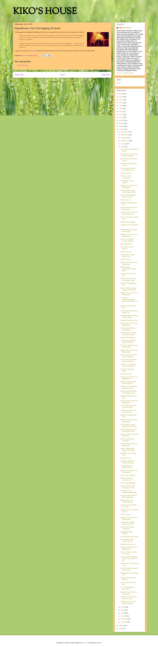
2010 (121, 120)
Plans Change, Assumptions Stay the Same (128, 269)
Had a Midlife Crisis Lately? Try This (127, 540)
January (124, 622)
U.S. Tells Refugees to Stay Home (127, 588)
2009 (121, 123)
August (123, 144)
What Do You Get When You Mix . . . (128, 578)
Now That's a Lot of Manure (126, 248)
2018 (121, 97)
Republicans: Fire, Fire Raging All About (128, 602)
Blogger (98, 643)
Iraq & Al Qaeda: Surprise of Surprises (129, 569)
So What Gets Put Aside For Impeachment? (128, 333)
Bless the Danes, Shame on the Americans (128, 356)
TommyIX (85, 643)
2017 (121, 100)
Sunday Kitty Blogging (127, 222)
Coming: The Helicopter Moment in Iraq (128, 597)
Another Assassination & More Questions (128, 496)
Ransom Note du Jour (127, 544)
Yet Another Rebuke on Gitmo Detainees (128, 341)
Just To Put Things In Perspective (127, 528)
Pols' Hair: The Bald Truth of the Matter (129, 346)
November (124, 135)
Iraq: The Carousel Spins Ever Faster (128, 553)
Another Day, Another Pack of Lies (127, 255)
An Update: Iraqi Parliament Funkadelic (128, 491)
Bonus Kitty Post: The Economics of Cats (127, 487)
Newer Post (19, 75)
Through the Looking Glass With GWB (127, 523)
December (124, 132)
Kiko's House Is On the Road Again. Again (128, 279)
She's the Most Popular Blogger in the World (128, 289)
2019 (121, 94)
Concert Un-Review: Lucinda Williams (127, 240)
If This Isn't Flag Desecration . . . (126, 177)
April (122, 613)
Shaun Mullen (127, 28)
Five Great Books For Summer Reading (127, 462)
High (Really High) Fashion (126, 533)
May (122, 610)
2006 (121, 625)
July (122, 146)
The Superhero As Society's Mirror (126, 466)
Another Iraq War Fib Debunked (127, 440)
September (125, 141)
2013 (121, 111)
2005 (121, 628)
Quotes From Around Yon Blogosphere (128, 186)
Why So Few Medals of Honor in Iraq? (128, 196)
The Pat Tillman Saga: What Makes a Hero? (128, 191)
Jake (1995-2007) (126, 244)
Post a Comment (22, 65)
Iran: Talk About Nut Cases (129, 536)
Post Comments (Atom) (66, 82)
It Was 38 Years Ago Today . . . (127, 370)
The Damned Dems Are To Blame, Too (129, 311)
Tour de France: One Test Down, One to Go (129, 213)
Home (62, 75)
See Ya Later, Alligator (127, 475)
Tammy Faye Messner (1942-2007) (127, 329)
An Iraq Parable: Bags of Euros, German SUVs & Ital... (129, 558)
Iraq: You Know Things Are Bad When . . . (129, 435)
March (123, 616)
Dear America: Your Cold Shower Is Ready (128, 155)
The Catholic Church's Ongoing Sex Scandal (128, 425)
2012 (121, 114)
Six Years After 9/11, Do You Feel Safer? (128, 406)
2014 (121, 108)
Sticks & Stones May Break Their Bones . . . (128, 449)
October (124, 138)
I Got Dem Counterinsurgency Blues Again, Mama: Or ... (129, 300)
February (124, 619)
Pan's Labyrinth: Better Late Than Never (128, 169)
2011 (121, 117)
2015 (121, 105)
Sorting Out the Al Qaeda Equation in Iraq (128, 387)
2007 (121, 129)
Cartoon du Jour (125, 173)
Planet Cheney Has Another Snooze (127, 501)
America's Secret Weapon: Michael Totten (129, 316)
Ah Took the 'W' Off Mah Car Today (128, 506)
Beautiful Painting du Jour (129, 320)
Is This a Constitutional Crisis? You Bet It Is (128, 365)
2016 (121, 103)
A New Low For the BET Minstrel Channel (128, 360)
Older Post (106, 75)
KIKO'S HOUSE (45, 12)
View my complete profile (125, 73)
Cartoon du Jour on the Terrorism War (128, 411)
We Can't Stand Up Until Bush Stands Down (128, 430)
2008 (121, 126)
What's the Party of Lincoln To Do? (126, 479)
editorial (33, 51)
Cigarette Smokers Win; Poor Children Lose (128, 392)
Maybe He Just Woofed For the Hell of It (128, 382)
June (122, 607)
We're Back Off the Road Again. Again (128, 230)
